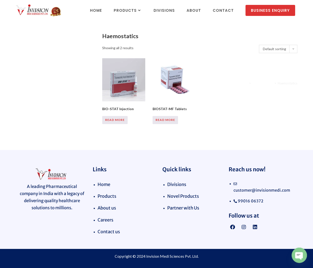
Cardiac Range (262, 83)
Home (243, 83)
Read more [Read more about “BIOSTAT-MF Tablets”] (165, 120)
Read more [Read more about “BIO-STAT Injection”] (115, 120)
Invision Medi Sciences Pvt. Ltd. (172, 256)
